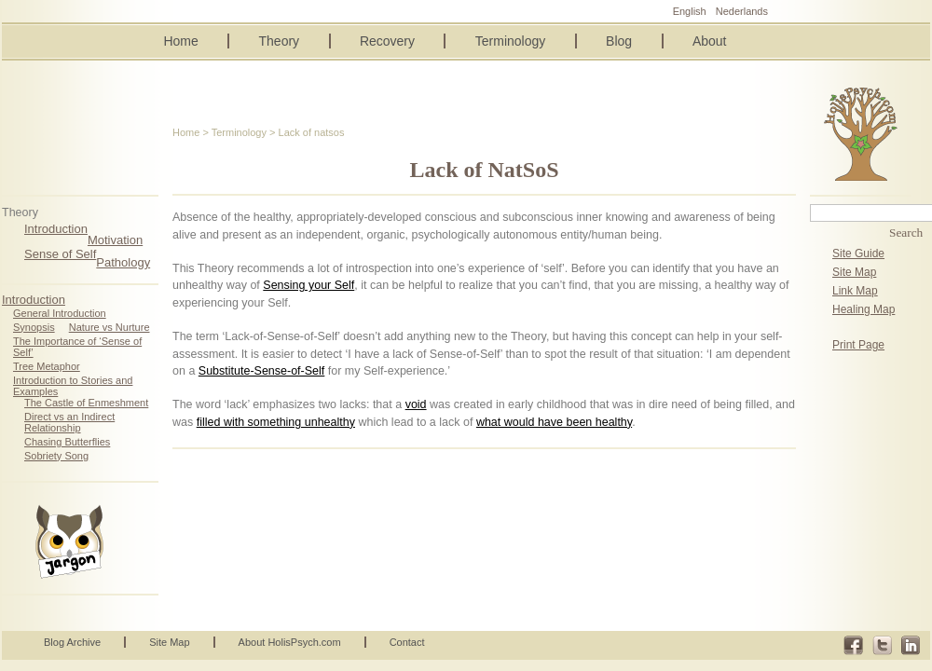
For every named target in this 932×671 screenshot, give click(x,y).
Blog (619, 41)
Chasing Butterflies (67, 441)
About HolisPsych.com (290, 642)
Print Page (858, 344)
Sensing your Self (308, 285)
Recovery (387, 41)
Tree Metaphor (46, 366)
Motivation (115, 240)
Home (180, 41)
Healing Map (863, 309)
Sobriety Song (56, 455)
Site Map (854, 272)
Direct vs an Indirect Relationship (69, 422)
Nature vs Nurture (109, 327)
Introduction (56, 229)
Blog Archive (72, 642)
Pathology (123, 262)
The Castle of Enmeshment (86, 402)
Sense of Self (60, 254)
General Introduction (59, 313)
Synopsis (34, 327)
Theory (279, 41)
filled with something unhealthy (276, 422)
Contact (407, 642)
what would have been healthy (554, 422)
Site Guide (858, 253)
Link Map (855, 290)
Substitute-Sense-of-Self (262, 370)
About (709, 41)
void (416, 404)
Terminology (510, 41)
